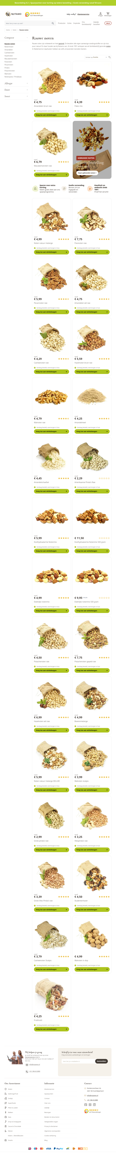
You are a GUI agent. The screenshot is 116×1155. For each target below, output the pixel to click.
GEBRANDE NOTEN (86, 153)
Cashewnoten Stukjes (42, 956)
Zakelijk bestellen (96, 18)
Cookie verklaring (50, 1131)
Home (8, 25)
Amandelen (9, 45)
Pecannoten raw (40, 298)
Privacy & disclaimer (51, 1122)
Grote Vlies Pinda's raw (43, 896)
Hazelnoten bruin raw (83, 358)
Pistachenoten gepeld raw (85, 657)
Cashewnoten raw (41, 358)
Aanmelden (101, 1056)
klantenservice (30, 1052)
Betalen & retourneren (51, 1112)
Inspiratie (76, 18)
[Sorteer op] (100, 53)
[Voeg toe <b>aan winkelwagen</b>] (51, 110)
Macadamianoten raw (43, 161)
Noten (15, 25)
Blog (45, 1136)
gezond (61, 39)
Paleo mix (78, 101)
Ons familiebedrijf (86, 18)
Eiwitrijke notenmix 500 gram (86, 597)
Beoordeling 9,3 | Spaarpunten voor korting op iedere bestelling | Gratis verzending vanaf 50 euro (58, 3)
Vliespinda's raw (81, 836)
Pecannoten (9, 60)
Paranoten (8, 57)
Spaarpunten (48, 1089)
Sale (108, 18)
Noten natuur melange (43, 238)
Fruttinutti (38, 1015)
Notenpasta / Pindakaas (13, 72)
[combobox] (30, 18)
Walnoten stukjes (82, 776)
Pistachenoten (10, 66)
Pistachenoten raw (41, 657)
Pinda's (7, 63)
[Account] (100, 9)
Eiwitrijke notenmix (42, 597)
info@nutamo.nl (32, 1060)
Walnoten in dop (81, 956)
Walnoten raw (39, 418)
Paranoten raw (81, 238)
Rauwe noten (10, 39)
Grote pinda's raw (41, 836)
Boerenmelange (81, 716)
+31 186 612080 (32, 1067)
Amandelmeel (80, 418)
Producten (61, 18)
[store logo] (15, 9)
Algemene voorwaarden (52, 1126)
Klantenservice (83, 10)
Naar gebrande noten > (87, 168)
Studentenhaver (81, 896)
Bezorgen (47, 1108)
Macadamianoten (11, 54)
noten (108, 41)
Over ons (47, 1098)
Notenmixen (9, 42)
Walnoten (8, 69)
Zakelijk (46, 1103)
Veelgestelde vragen (51, 1117)
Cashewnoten (9, 48)
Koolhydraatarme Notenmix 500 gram (90, 537)
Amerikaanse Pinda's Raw (85, 477)
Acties (69, 18)
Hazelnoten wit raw (42, 716)
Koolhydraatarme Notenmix (45, 537)
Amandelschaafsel (41, 477)
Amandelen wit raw (82, 298)
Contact (47, 1094)
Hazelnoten (9, 51)
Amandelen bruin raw (43, 101)
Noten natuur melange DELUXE (47, 776)
